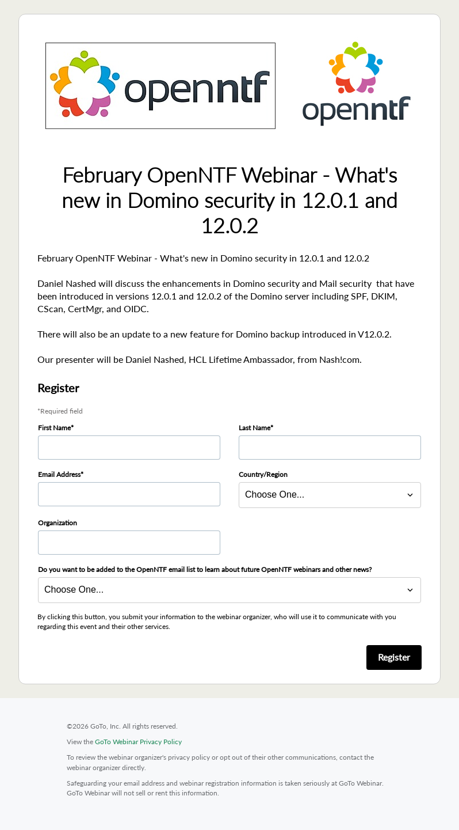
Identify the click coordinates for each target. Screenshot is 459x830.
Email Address (59, 474)
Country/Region (263, 474)
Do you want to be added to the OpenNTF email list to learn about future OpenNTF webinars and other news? (205, 569)
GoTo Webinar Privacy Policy (138, 741)
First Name (54, 427)
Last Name (254, 427)
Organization (57, 522)
